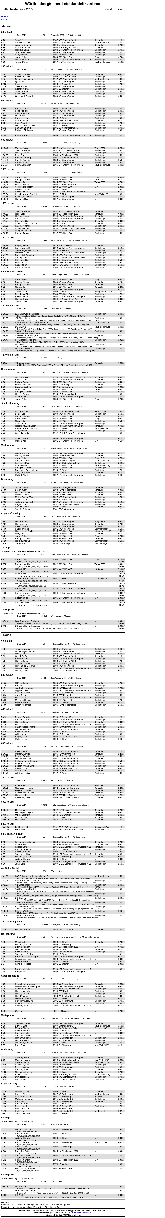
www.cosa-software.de (82, 1213)
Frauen (4, 19)
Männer (4, 16)
